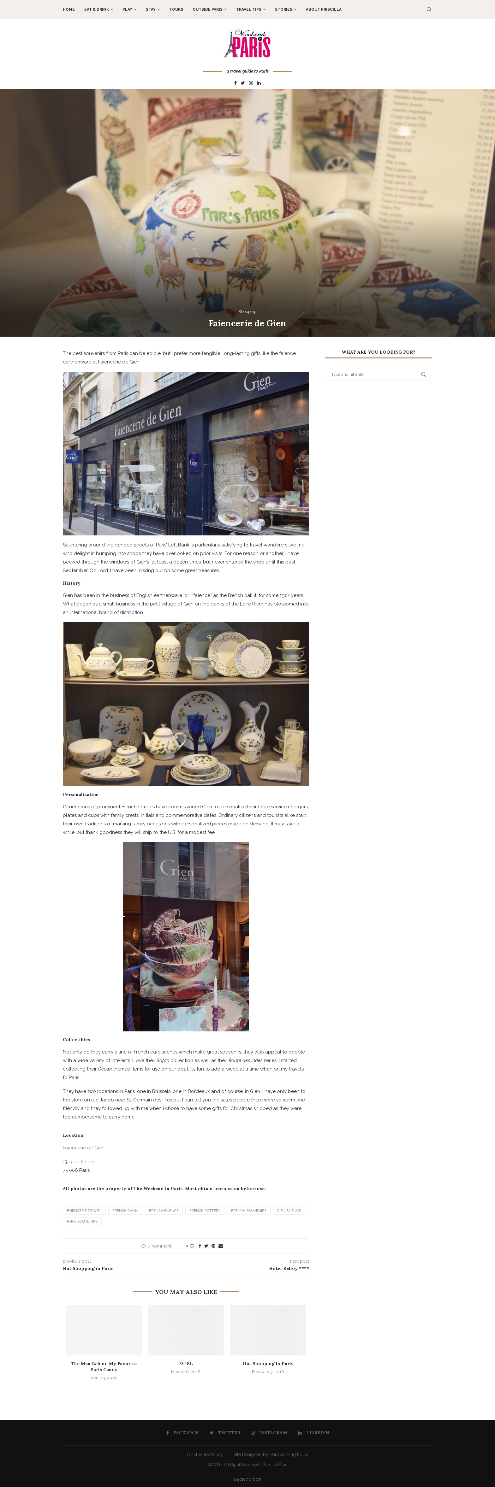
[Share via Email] (220, 1245)
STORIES (283, 9)
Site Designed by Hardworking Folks (271, 1454)
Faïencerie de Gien (83, 1148)
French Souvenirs (248, 1211)
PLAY (127, 9)
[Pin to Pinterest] (213, 1245)
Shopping (247, 311)
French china (125, 1211)
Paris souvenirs (82, 1221)
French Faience (164, 1211)
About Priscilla (324, 9)
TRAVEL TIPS (248, 9)
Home (69, 9)
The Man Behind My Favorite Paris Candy (104, 1367)
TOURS (176, 9)
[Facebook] (235, 83)
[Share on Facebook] (200, 1245)
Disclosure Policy (205, 1454)
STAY (151, 9)
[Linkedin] (259, 83)
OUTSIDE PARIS (208, 9)
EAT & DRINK (96, 9)
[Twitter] (243, 83)
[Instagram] (251, 83)
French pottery (204, 1211)
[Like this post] (192, 1245)
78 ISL (186, 1363)
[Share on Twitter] (206, 1245)
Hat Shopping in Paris (268, 1363)
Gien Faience (289, 1211)
